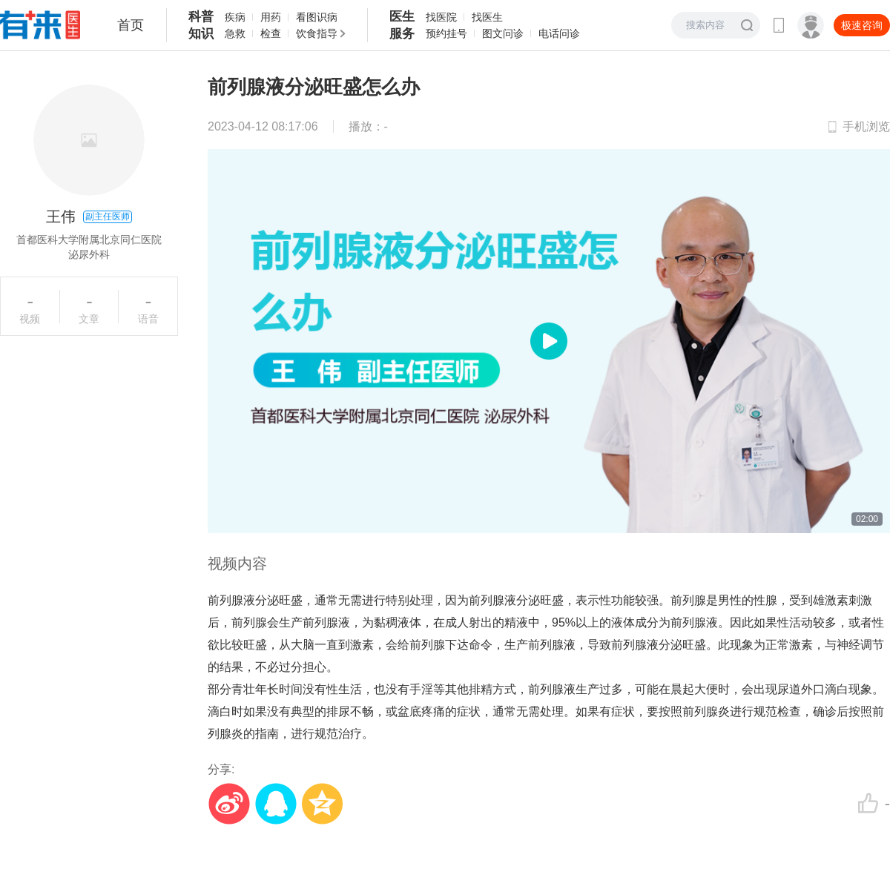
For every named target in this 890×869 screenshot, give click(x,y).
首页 (130, 25)
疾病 (235, 17)
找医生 (487, 17)
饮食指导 (316, 33)
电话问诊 (559, 33)
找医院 (441, 17)
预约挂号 (446, 33)
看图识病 (316, 17)
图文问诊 (503, 33)
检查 (270, 33)
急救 (235, 33)
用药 (270, 17)
